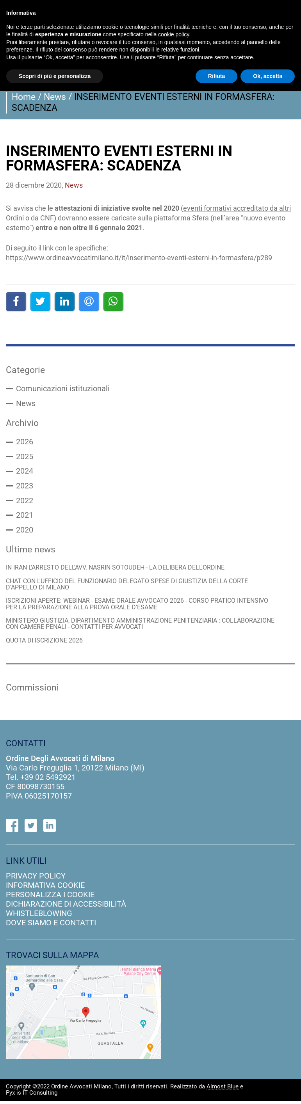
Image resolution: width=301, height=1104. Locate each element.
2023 (24, 487)
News (55, 96)
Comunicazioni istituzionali (63, 389)
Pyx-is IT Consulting (31, 1096)
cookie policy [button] (173, 34)
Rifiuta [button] (216, 76)
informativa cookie (45, 888)
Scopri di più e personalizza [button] (55, 76)
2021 (24, 517)
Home (24, 96)
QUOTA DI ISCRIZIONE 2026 (47, 643)
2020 (24, 532)
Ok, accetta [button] (267, 76)
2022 (24, 502)
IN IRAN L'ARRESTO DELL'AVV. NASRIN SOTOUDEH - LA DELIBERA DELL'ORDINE (121, 569)
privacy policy (36, 879)
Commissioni (32, 690)
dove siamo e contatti (51, 925)
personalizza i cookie (50, 897)
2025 (24, 457)
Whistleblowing (39, 916)
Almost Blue (223, 1090)
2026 (24, 443)
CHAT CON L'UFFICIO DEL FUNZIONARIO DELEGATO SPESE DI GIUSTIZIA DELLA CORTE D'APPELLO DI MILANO (135, 586)
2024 (24, 472)
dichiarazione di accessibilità (66, 907)
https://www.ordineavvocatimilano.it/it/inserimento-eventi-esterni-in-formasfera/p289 (139, 258)
